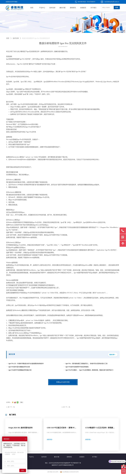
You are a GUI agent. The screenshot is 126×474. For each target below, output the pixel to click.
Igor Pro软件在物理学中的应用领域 (77, 367)
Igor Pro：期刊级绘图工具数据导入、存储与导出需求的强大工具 (87, 363)
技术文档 (16, 38)
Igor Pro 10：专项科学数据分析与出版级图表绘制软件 (26, 363)
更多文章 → (112, 354)
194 (21, 402)
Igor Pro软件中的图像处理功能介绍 (20, 370)
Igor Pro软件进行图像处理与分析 (19, 367)
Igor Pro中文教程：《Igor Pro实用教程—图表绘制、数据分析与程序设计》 (90, 370)
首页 (7, 38)
